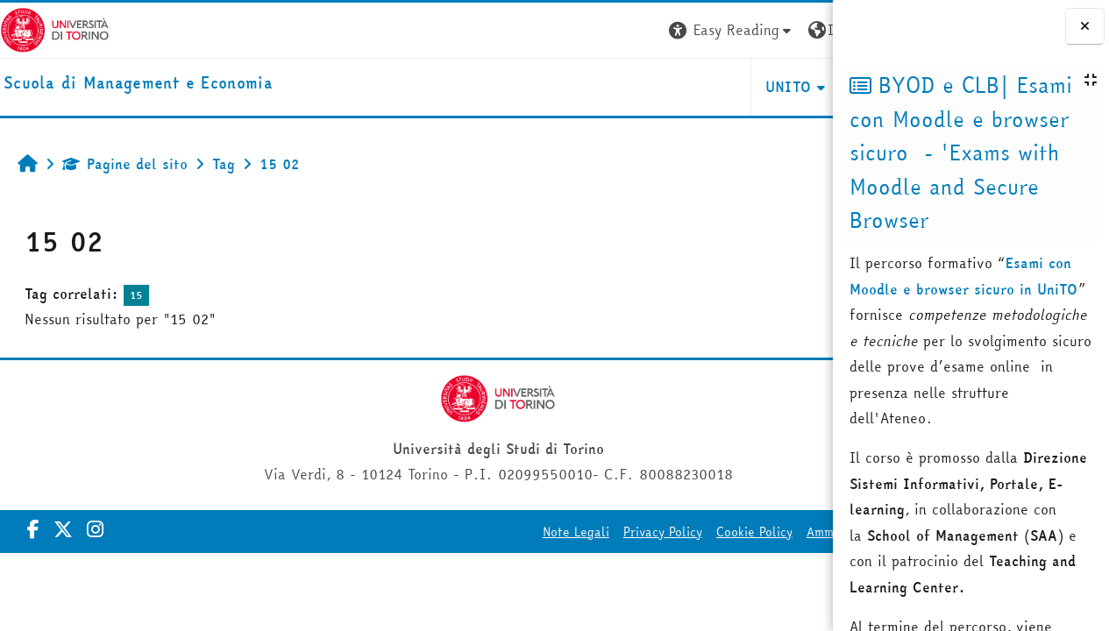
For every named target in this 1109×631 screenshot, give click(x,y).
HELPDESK (726, 86)
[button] (568, 30)
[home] (138, 83)
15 (136, 295)
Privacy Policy (498, 532)
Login (801, 29)
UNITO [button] (624, 86)
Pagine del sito (125, 163)
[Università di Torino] (55, 28)
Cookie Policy (590, 532)
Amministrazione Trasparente (728, 532)
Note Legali (412, 532)
